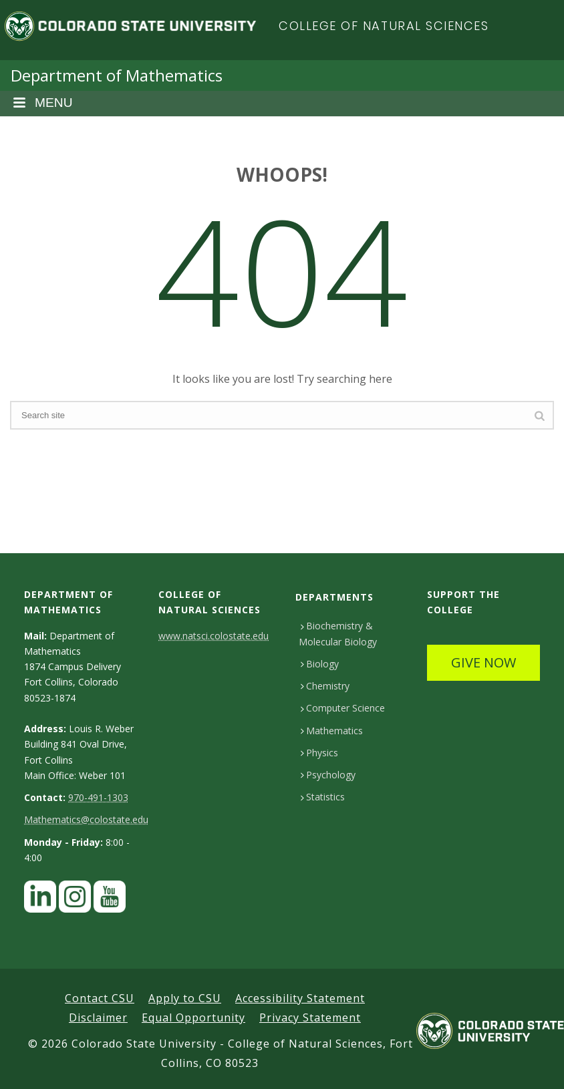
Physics (319, 752)
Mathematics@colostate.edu (86, 819)
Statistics (323, 796)
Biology (320, 663)
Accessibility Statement (300, 998)
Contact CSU (99, 998)
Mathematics (332, 730)
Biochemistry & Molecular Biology (338, 633)
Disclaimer (98, 1017)
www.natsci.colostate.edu (213, 635)
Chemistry (325, 685)
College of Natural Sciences (384, 26)
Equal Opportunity (193, 1017)
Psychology (328, 774)
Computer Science (343, 708)
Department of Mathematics (117, 75)
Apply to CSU (184, 998)
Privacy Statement (310, 1017)
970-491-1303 (98, 797)
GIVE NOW (483, 662)
